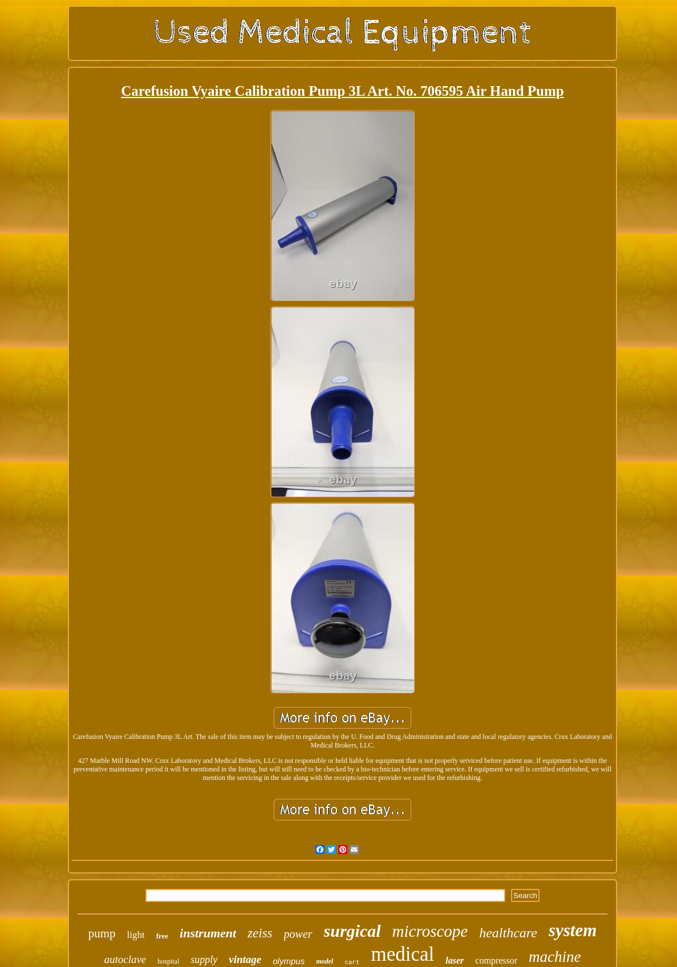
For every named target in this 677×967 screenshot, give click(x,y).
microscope (430, 931)
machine (555, 956)
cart (351, 962)
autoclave (125, 959)
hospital (168, 961)
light (135, 934)
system (573, 930)
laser (454, 960)
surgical (352, 930)
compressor (496, 960)
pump (102, 933)
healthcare (508, 932)
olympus (289, 961)
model (324, 961)
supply (203, 959)
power (298, 934)
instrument (208, 933)
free (162, 936)
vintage (245, 959)
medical (403, 954)
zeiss (260, 933)
